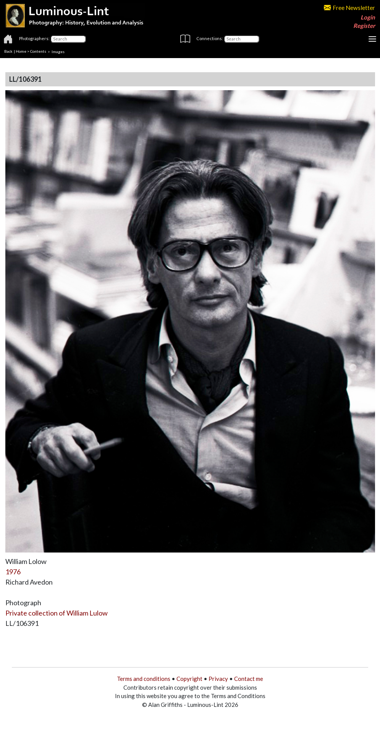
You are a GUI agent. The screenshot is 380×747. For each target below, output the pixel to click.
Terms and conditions (143, 678)
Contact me (248, 678)
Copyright (189, 678)
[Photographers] (68, 39)
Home (21, 51)
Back (8, 51)
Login (368, 17)
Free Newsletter (349, 7)
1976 (13, 571)
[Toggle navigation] (372, 39)
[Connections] (241, 39)
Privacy (218, 678)
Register (364, 25)
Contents (38, 51)
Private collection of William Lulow (56, 613)
